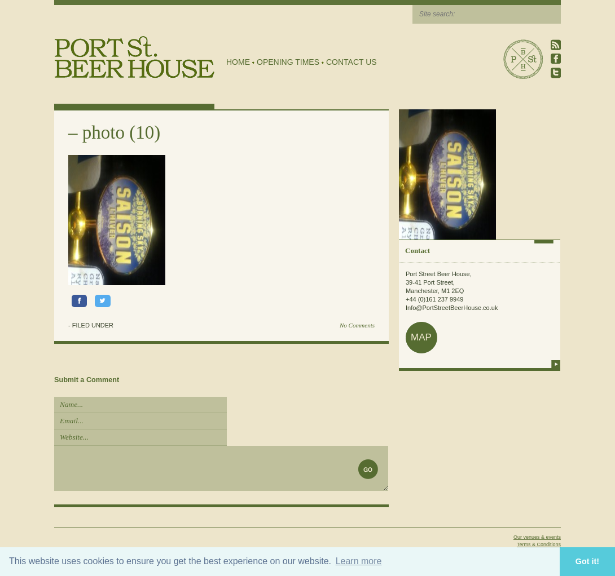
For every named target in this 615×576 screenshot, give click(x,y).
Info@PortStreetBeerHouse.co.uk (452, 307)
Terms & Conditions (539, 544)
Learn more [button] (359, 561)
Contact (417, 250)
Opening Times (288, 62)
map (421, 337)
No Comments (357, 325)
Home (238, 62)
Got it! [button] (587, 561)
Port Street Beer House (523, 59)
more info (555, 364)
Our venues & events (537, 537)
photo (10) (121, 132)
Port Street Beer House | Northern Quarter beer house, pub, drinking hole (134, 57)
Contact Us (351, 62)
